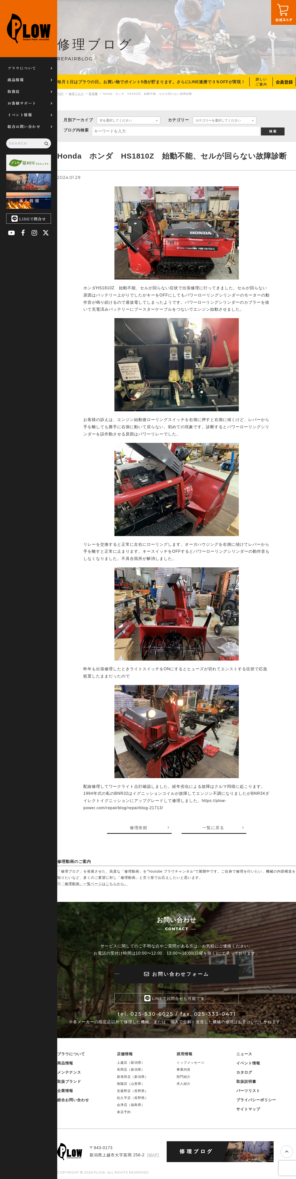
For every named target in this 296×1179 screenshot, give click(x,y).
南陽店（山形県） (131, 1084)
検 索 (273, 131)
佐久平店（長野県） (132, 1098)
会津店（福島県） (131, 1105)
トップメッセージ (190, 1062)
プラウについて (21, 68)
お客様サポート (21, 103)
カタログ (244, 1072)
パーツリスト (248, 1091)
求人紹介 (184, 1084)
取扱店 (13, 91)
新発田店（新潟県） (132, 1077)
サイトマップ (248, 1109)
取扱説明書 (246, 1081)
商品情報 (15, 79)
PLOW (28, 28)
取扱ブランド (69, 1081)
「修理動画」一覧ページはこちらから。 (94, 884)
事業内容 (184, 1069)
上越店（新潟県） (131, 1062)
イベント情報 (19, 114)
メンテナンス (69, 1072)
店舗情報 (125, 1054)
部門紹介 (184, 1077)
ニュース (244, 1054)
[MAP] (153, 1155)
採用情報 (185, 1054)
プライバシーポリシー (256, 1100)
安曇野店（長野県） (132, 1091)
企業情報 (65, 1091)
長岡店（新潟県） (131, 1069)
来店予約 (124, 1112)
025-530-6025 (152, 1014)
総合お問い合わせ (23, 126)
